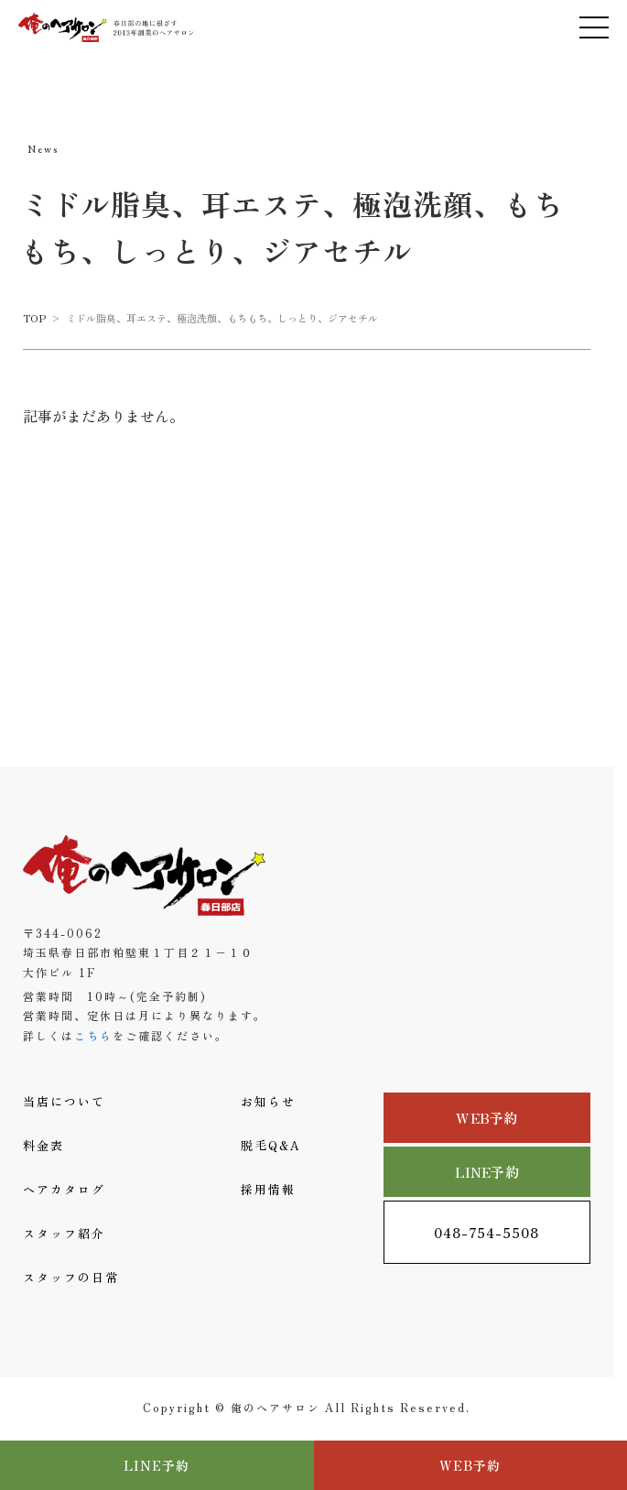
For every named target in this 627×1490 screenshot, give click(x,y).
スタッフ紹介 (64, 1233)
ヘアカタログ (64, 1189)
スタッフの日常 (71, 1277)
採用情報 (268, 1189)
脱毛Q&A (271, 1145)
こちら (93, 1035)
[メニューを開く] (594, 27)
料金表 (43, 1145)
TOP (34, 317)
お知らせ (268, 1101)
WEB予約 (486, 1117)
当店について (64, 1101)
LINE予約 (487, 1171)
